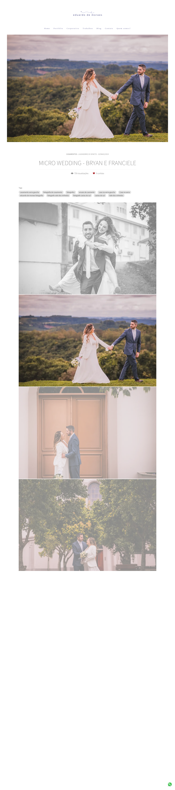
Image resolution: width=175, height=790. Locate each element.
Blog (99, 28)
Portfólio (58, 28)
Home (47, 28)
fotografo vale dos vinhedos (58, 195)
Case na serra (124, 192)
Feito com (87, 788)
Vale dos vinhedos (116, 195)
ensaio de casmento (87, 192)
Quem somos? (124, 28)
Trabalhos (88, 28)
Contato (109, 28)
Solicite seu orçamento (155, 330)
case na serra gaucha (107, 192)
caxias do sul (100, 195)
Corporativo (73, 28)
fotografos (71, 192)
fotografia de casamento (52, 192)
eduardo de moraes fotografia (31, 195)
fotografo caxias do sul (82, 195)
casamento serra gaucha (29, 192)
